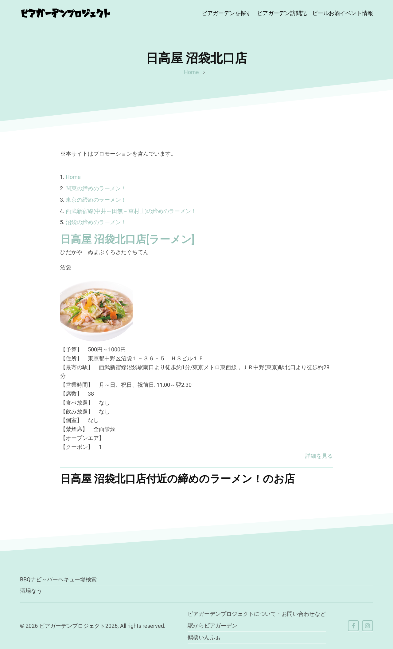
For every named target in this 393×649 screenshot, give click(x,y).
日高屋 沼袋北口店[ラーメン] (127, 239)
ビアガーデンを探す (226, 13)
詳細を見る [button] (319, 456)
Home (191, 72)
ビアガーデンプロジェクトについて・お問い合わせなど (257, 614)
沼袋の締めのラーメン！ (96, 222)
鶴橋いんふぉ (204, 637)
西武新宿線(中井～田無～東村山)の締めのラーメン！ (131, 211)
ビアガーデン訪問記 (282, 13)
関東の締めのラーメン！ (96, 188)
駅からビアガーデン (212, 625)
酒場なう (31, 591)
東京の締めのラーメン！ (96, 199)
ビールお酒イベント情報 (342, 13)
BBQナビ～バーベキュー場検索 (58, 579)
